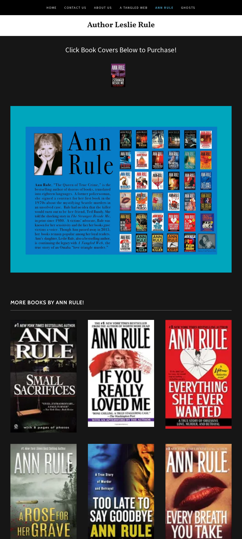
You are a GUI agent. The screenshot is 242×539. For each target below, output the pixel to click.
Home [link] (52, 7)
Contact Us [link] (75, 7)
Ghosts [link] (188, 7)
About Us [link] (103, 7)
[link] (121, 25)
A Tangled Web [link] (134, 7)
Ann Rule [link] (164, 7)
